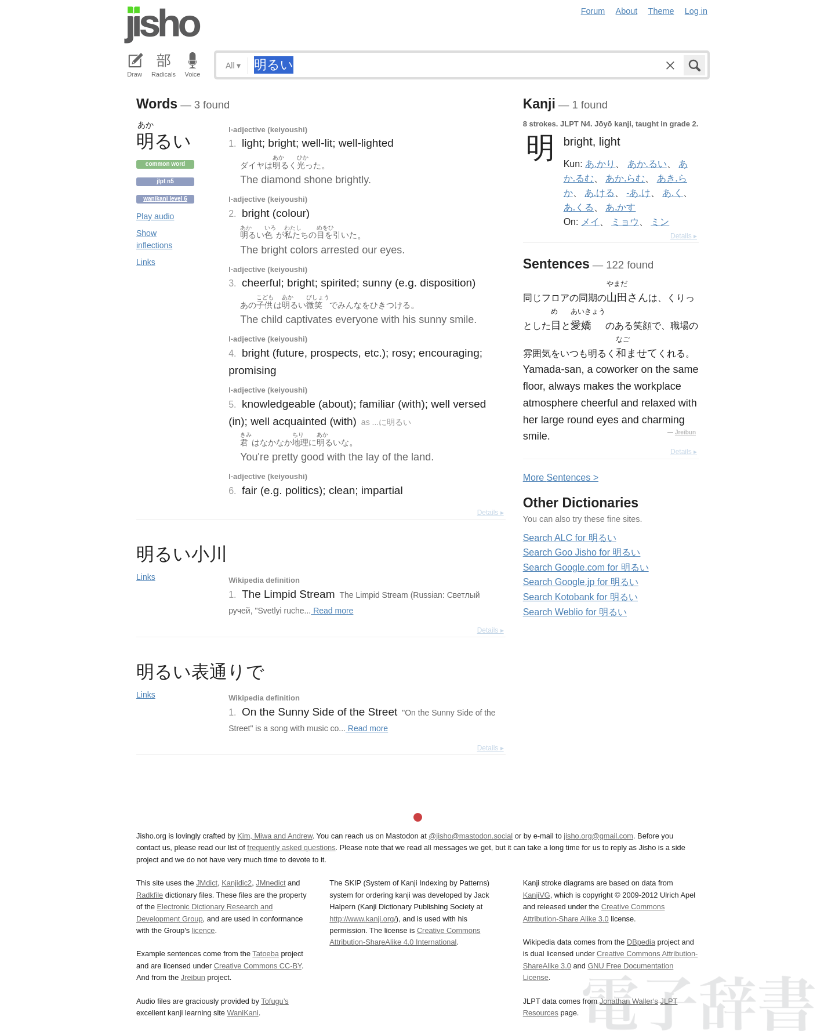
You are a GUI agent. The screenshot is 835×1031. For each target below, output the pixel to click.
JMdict (206, 882)
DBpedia (641, 942)
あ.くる (579, 207)
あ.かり (600, 163)
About (627, 11)
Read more (332, 610)
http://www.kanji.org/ (362, 918)
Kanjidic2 (237, 882)
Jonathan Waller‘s (629, 1001)
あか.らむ (625, 178)
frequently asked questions (291, 847)
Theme (661, 11)
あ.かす (620, 207)
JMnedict (270, 882)
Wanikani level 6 (165, 198)
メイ (590, 221)
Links (145, 262)
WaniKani (243, 1012)
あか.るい (647, 163)
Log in (696, 11)
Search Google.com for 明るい (586, 567)
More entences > (560, 477)
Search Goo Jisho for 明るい (582, 552)
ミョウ (625, 221)
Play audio (155, 216)
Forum (593, 11)
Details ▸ (490, 513)
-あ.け (638, 192)
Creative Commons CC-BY (258, 965)
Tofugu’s (274, 1001)
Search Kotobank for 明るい (580, 597)
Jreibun (685, 432)
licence (203, 930)
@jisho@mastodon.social (471, 836)
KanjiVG (536, 895)
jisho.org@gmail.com (598, 836)
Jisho (162, 24)
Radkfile (149, 895)
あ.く (672, 192)
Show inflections (154, 239)
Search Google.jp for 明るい (580, 582)
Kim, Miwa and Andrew (274, 836)
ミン (660, 221)
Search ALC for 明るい (569, 538)
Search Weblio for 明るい (575, 612)
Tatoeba (265, 953)
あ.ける (599, 192)
